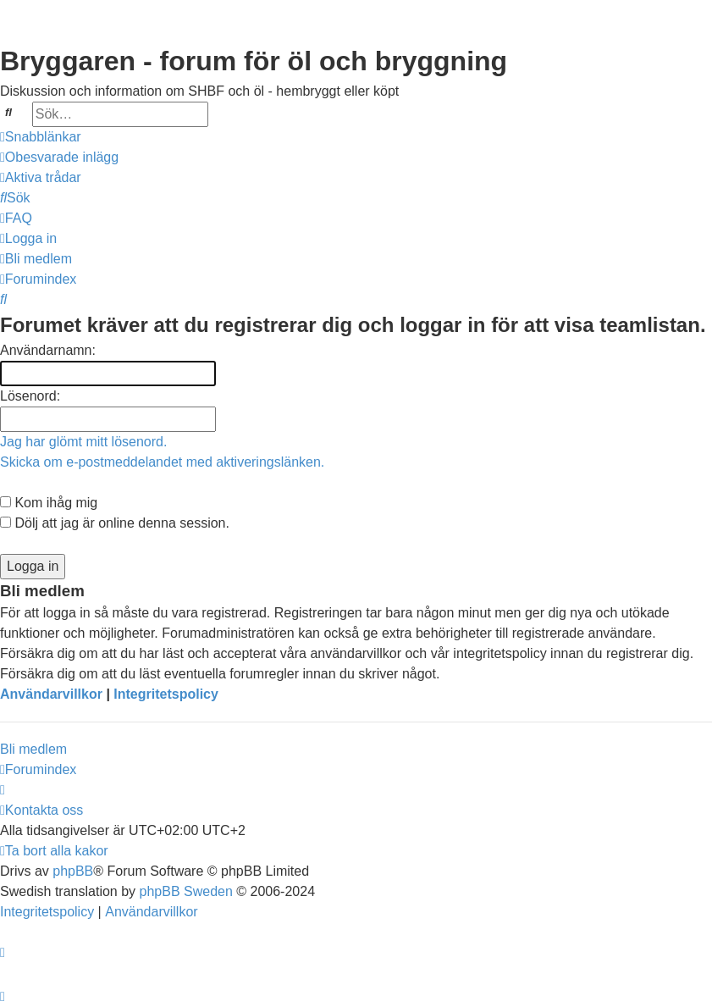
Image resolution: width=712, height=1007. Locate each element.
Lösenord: (30, 396)
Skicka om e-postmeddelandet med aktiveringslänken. (162, 462)
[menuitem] (59, 157)
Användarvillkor (51, 694)
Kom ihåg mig (48, 502)
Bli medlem (33, 749)
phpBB (72, 871)
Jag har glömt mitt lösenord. (83, 441)
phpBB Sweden (186, 891)
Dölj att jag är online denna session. (114, 523)
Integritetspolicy (165, 694)
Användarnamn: (48, 350)
